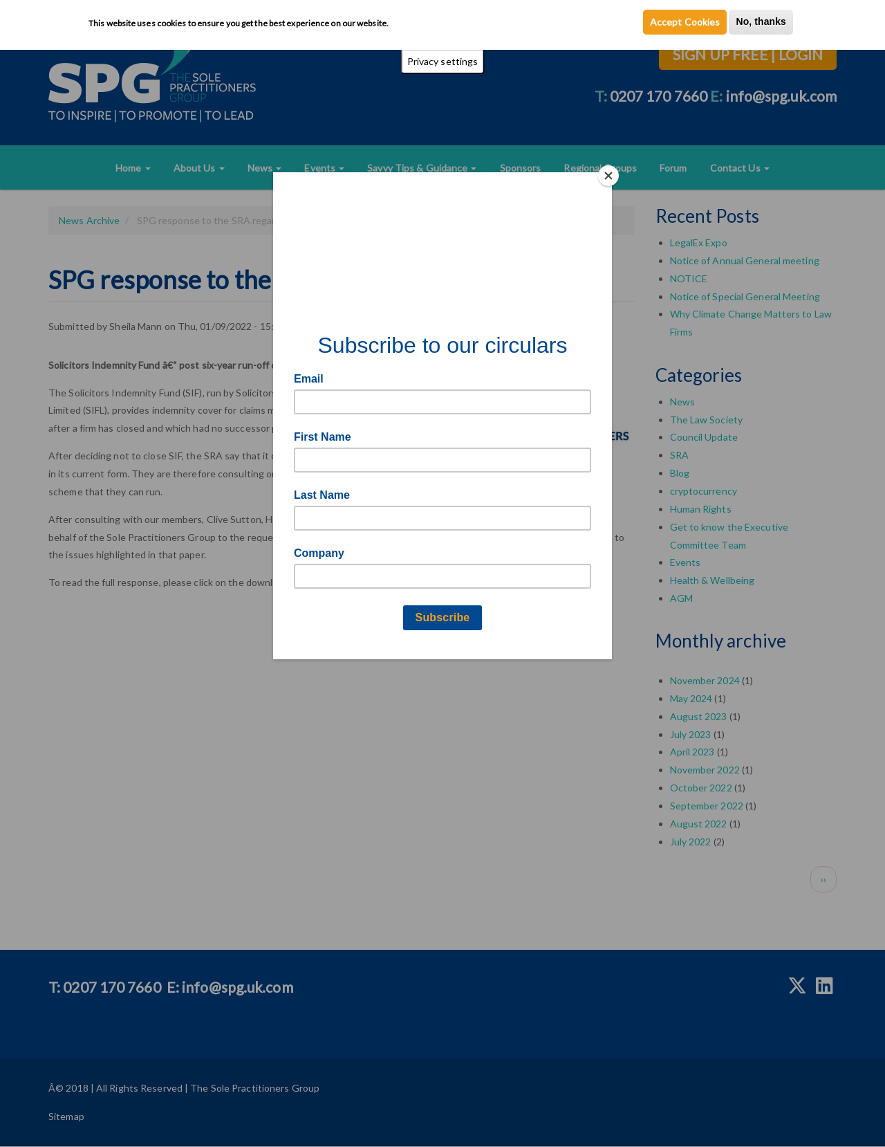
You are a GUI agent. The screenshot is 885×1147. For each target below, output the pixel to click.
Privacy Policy (420, 22)
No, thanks (761, 21)
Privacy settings (442, 61)
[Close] (608, 175)
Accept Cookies (685, 22)
